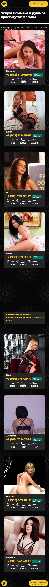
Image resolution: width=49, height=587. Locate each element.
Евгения (10, 71)
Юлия (9, 132)
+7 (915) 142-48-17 (23, 561)
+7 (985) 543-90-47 (24, 75)
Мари (9, 253)
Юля (8, 375)
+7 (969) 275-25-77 (24, 379)
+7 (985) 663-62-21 (24, 500)
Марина (10, 557)
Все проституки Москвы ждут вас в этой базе (38, 4)
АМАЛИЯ (11, 435)
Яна (8, 192)
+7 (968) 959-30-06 (24, 257)
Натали (10, 496)
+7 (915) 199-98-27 (24, 196)
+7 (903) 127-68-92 (24, 135)
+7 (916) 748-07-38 (24, 439)
